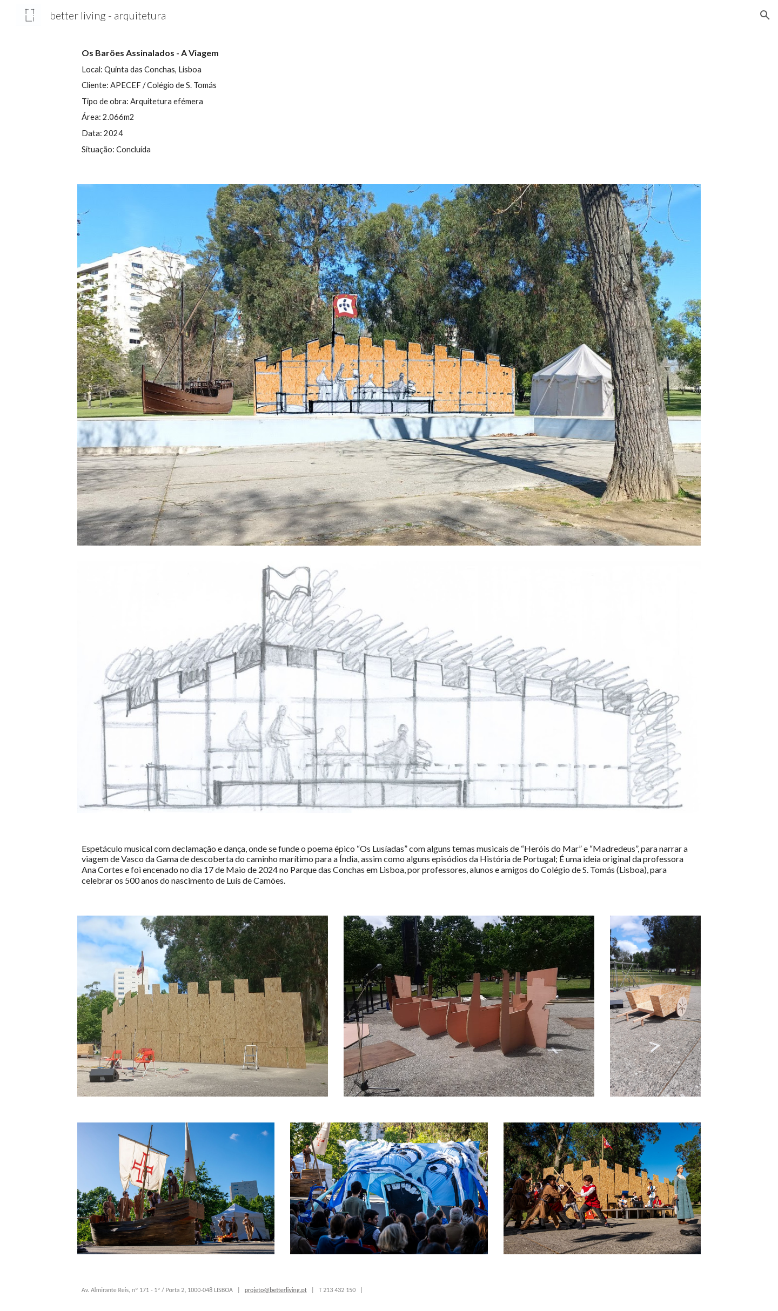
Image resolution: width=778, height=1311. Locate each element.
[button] (765, 15)
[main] (229, 100)
